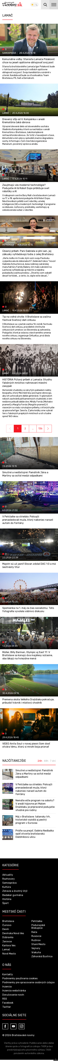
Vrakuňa (36, 952)
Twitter (6, 1006)
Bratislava (8, 921)
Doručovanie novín (13, 994)
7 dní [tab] (53, 761)
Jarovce (7, 941)
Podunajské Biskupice (38, 926)
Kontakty (7, 974)
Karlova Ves (8, 945)
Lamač (6, 949)
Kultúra (6, 887)
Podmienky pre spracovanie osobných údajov (28, 982)
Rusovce (36, 936)
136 (40, 428)
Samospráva (9, 882)
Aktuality (7, 874)
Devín (5, 929)
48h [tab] (46, 761)
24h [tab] (40, 761)
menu (53, 4)
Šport (5, 903)
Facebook (7, 1002)
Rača (34, 932)
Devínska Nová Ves (13, 933)
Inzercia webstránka (14, 990)
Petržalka (36, 921)
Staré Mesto (38, 944)
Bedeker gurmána (12, 895)
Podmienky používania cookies (20, 978)
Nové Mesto (9, 953)
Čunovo (6, 925)
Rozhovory (8, 878)
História (6, 899)
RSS (4, 998)
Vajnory (35, 948)
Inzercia (7, 986)
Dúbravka (7, 937)
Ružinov (36, 940)
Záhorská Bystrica (41, 956)
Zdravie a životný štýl (14, 891)
